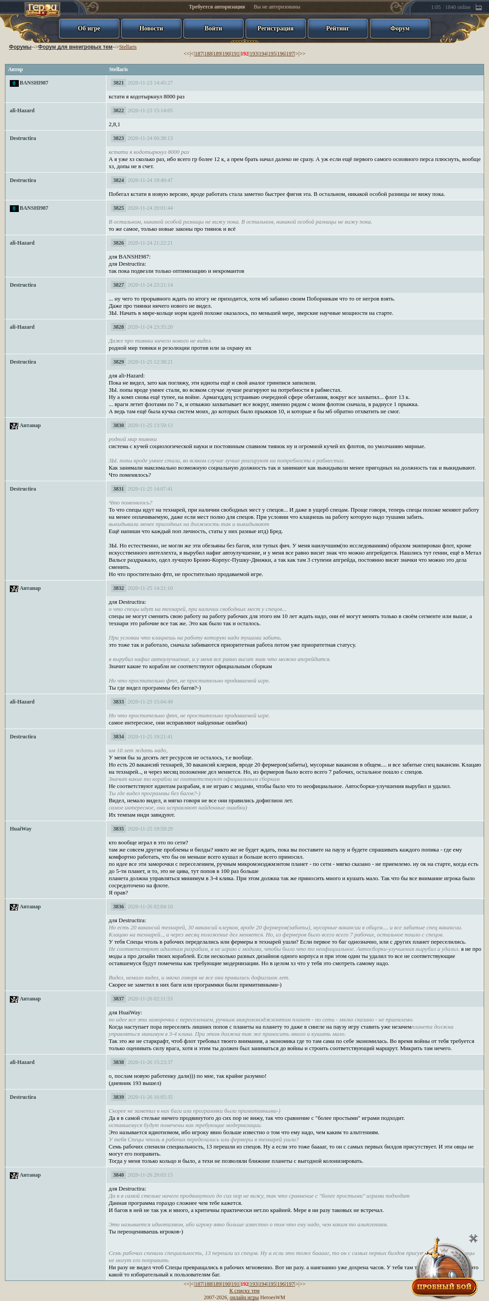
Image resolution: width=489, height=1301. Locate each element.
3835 (118, 829)
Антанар (30, 425)
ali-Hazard (22, 110)
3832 (118, 588)
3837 (118, 999)
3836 (118, 906)
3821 (118, 83)
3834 (118, 736)
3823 (118, 138)
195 (272, 54)
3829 (118, 362)
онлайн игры (244, 1297)
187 (199, 54)
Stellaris (127, 47)
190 (226, 54)
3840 (118, 1175)
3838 (118, 1062)
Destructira (23, 138)
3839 (118, 1097)
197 (290, 54)
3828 (118, 327)
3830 (118, 425)
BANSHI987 (34, 83)
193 (254, 54)
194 (263, 54)
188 (208, 54)
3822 (118, 110)
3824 (118, 180)
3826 (118, 243)
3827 (118, 285)
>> (302, 54)
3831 (118, 489)
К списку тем (244, 1291)
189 (217, 54)
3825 (118, 208)
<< (186, 54)
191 (235, 54)
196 (281, 54)
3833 (118, 702)
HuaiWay (21, 829)
